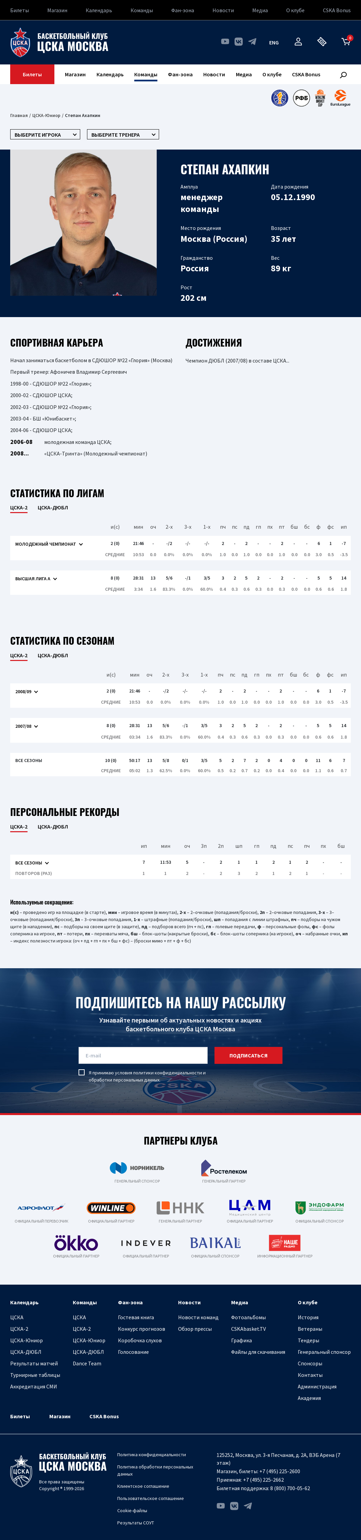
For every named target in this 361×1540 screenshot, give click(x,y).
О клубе (295, 10)
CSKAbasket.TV (248, 1328)
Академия (309, 1398)
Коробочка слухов (140, 1340)
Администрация (317, 1386)
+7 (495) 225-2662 (263, 1479)
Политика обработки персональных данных (155, 1470)
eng (274, 42)
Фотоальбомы (248, 1317)
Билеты (19, 10)
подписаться (248, 1055)
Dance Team (87, 1363)
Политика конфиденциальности (151, 1454)
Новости (223, 10)
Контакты (310, 1374)
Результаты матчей (34, 1363)
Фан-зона (182, 10)
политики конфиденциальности (167, 1073)
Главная (19, 115)
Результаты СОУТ (135, 1523)
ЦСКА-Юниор (46, 115)
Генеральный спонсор (324, 1351)
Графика (241, 1340)
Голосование (133, 1351)
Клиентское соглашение (143, 1486)
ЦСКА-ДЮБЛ (53, 507)
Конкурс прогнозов (141, 1328)
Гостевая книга (136, 1317)
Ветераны (310, 1328)
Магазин (57, 10)
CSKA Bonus (337, 10)
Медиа (260, 10)
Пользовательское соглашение (150, 1498)
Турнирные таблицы (35, 1374)
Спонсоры (310, 1363)
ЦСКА (16, 1317)
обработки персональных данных (124, 1080)
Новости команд (198, 1317)
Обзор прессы (195, 1328)
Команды (142, 10)
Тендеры (308, 1340)
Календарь (99, 10)
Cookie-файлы (132, 1510)
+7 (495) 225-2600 (279, 1471)
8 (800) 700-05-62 (290, 1488)
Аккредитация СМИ (33, 1386)
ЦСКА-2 (19, 1328)
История (308, 1317)
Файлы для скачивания (258, 1351)
